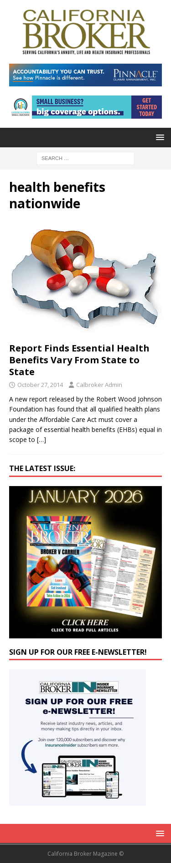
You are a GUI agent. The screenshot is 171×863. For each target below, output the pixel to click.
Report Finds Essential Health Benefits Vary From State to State (79, 360)
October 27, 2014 (40, 385)
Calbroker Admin (99, 385)
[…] (41, 439)
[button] (158, 137)
